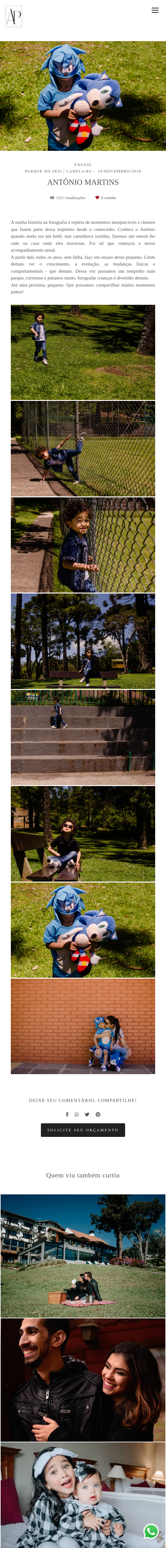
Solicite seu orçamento (83, 1130)
